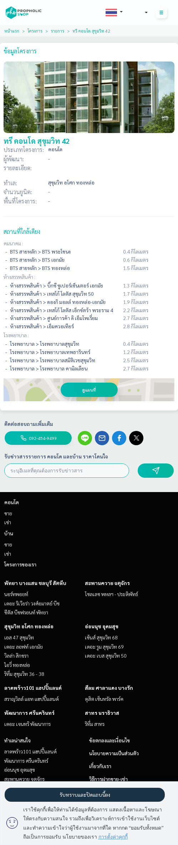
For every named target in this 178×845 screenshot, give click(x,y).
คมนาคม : (13, 243)
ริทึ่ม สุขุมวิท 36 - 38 (24, 673)
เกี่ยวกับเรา (100, 766)
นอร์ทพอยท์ (16, 594)
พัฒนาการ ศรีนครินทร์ (29, 712)
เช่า (7, 522)
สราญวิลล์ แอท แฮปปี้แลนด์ (31, 699)
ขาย (8, 513)
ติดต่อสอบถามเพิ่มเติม (28, 424)
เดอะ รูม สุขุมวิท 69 (104, 646)
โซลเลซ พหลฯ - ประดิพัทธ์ (111, 594)
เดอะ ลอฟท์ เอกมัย (23, 646)
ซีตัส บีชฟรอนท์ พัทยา (26, 612)
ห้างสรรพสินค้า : (19, 277)
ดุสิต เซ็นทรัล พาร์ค (104, 699)
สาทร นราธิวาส (102, 712)
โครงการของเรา (20, 564)
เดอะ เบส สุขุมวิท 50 (106, 655)
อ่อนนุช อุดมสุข (101, 626)
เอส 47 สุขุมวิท (19, 637)
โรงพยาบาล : (16, 335)
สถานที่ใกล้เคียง (22, 231)
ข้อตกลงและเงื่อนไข (109, 740)
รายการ (57, 31)
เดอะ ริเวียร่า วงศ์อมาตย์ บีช (32, 603)
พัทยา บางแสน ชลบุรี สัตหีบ (35, 583)
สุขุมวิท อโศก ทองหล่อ (29, 626)
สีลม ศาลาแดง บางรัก (109, 687)
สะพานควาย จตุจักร (107, 583)
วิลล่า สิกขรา (16, 655)
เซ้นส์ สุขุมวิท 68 (101, 637)
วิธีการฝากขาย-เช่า (108, 779)
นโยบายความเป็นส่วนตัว (114, 753)
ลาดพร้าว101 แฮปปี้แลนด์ (33, 687)
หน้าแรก (11, 31)
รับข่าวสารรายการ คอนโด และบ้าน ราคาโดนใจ (56, 456)
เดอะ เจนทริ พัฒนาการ (27, 724)
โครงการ (34, 31)
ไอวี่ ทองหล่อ (17, 665)
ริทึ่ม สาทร (95, 724)
